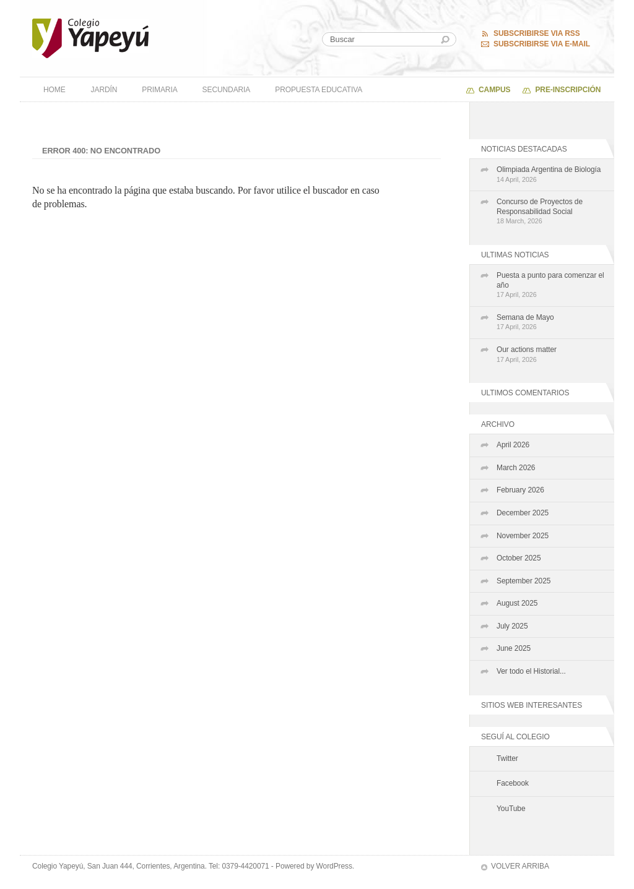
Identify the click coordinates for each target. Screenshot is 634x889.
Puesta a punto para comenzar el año (552, 285)
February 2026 (520, 490)
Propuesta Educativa (318, 89)
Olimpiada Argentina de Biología (552, 174)
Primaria (159, 89)
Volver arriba (520, 866)
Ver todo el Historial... (531, 671)
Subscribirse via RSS (536, 33)
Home (54, 89)
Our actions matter (552, 354)
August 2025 (517, 603)
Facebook (513, 783)
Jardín (104, 89)
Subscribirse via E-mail (541, 44)
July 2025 (512, 626)
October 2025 (519, 558)
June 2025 (514, 648)
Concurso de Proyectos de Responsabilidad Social (552, 211)
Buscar (445, 40)
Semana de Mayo (552, 322)
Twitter (507, 758)
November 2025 (523, 535)
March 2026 (516, 467)
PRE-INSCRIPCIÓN (568, 89)
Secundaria (226, 89)
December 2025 (523, 513)
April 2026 (513, 444)
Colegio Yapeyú (90, 38)
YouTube (511, 808)
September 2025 (523, 581)
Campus (494, 89)
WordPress (334, 866)
